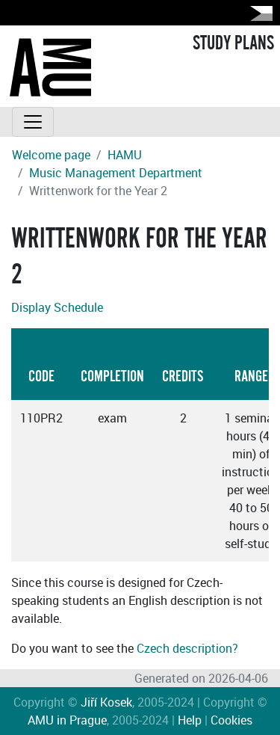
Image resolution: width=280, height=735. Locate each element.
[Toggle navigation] (33, 122)
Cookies (231, 720)
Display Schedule (57, 307)
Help (190, 720)
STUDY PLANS (233, 43)
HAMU (125, 155)
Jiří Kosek (106, 702)
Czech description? (187, 648)
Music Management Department (115, 172)
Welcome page (51, 155)
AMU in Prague (67, 720)
